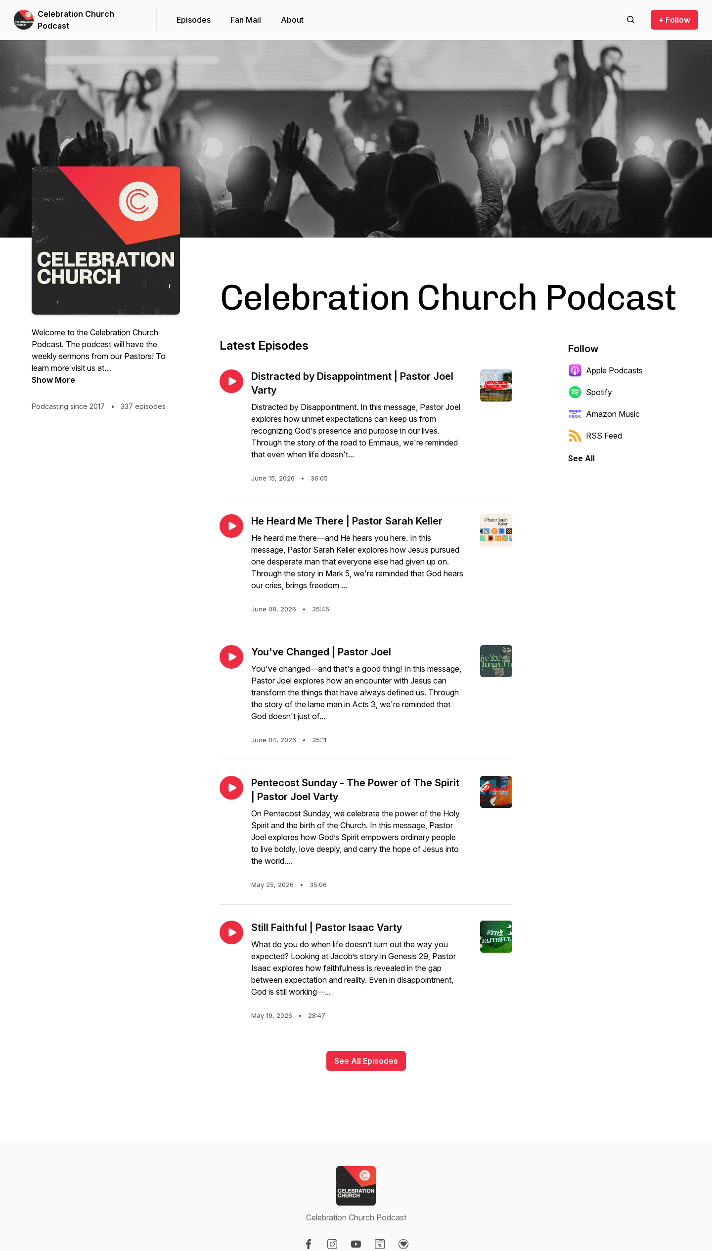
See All (581, 458)
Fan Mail (245, 20)
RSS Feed (595, 436)
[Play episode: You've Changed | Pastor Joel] (231, 657)
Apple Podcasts (605, 370)
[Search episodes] (631, 20)
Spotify (590, 392)
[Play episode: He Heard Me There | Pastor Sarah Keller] (231, 526)
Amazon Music (604, 414)
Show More (53, 380)
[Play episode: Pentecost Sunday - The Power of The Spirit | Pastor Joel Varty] (231, 788)
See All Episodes (366, 1061)
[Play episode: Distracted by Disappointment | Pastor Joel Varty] (231, 381)
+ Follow (674, 20)
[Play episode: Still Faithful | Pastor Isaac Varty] (231, 932)
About (292, 20)
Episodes (194, 20)
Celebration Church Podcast (76, 20)
